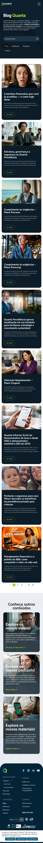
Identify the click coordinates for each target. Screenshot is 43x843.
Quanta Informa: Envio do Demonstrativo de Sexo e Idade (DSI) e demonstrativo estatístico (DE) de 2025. (21, 439)
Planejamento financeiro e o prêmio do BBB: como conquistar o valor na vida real (20, 559)
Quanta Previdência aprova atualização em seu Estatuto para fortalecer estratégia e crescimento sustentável (19, 324)
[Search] (21, 38)
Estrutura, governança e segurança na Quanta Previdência (17, 154)
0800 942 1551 (27, 813)
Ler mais (10, 114)
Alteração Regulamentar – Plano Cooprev (18, 382)
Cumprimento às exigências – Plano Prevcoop (20, 266)
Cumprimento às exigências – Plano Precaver (20, 211)
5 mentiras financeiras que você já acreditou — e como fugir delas (21, 96)
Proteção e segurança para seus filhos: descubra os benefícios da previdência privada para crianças (21, 500)
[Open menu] (39, 4)
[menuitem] (7, 46)
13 (29, 585)
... (25, 585)
